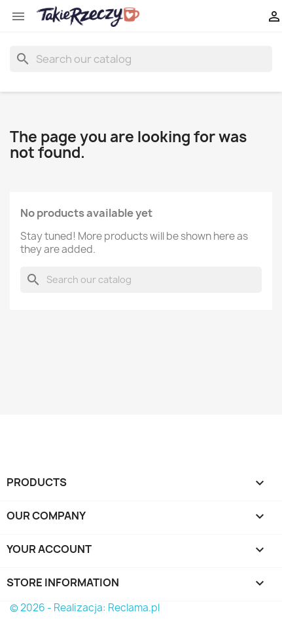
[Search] (141, 59)
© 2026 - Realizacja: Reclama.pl (85, 608)
